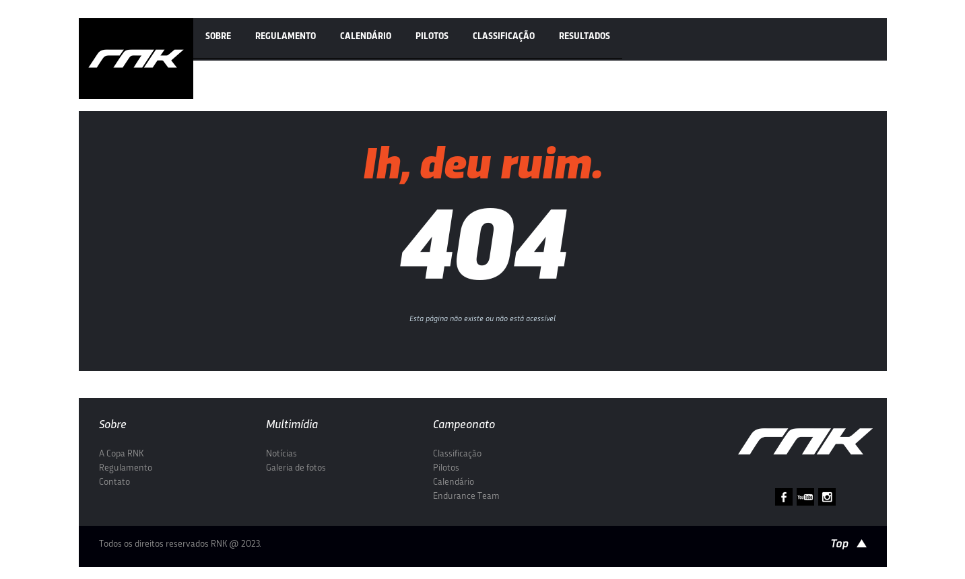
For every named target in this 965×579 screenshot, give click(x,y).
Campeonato (464, 425)
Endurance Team (466, 496)
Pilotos (431, 36)
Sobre (218, 36)
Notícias (281, 454)
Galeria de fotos (296, 468)
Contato (114, 482)
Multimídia (292, 425)
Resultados (584, 36)
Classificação (504, 36)
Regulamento (285, 36)
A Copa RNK (121, 454)
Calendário (365, 36)
